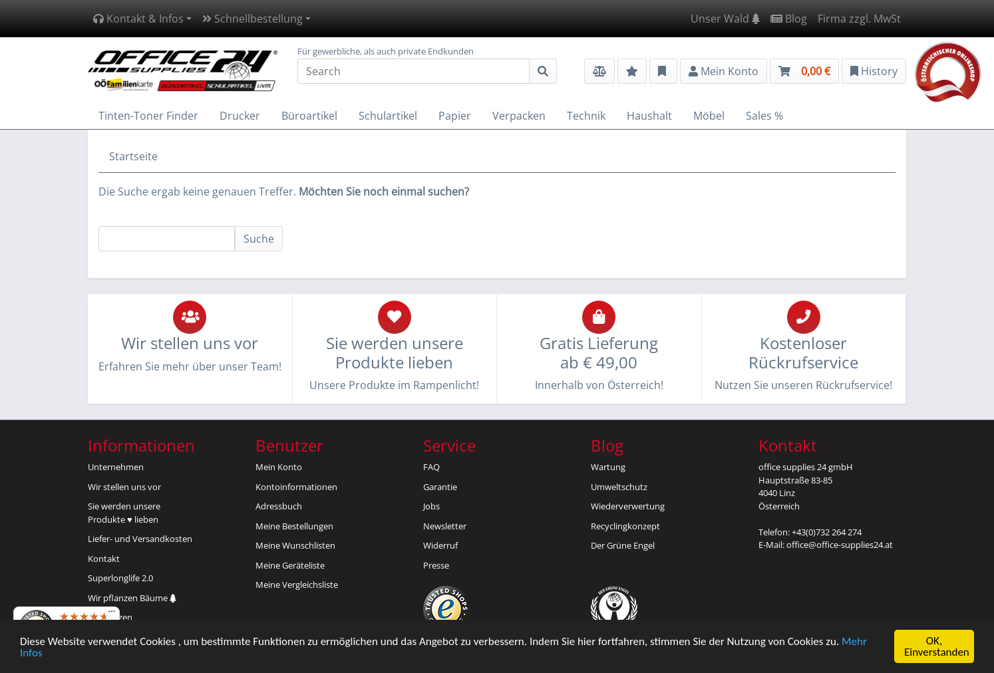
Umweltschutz (619, 487)
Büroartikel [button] (309, 115)
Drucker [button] (240, 115)
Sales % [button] (764, 115)
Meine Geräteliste (290, 565)
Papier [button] (454, 115)
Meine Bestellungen (294, 526)
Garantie (440, 487)
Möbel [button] (709, 115)
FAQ (431, 467)
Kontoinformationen (296, 487)
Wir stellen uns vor (124, 487)
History (874, 71)
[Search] (413, 71)
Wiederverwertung (628, 506)
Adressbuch (278, 506)
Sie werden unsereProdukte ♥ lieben (124, 512)
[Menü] (112, 614)
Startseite (133, 156)
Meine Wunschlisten (295, 545)
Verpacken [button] (519, 115)
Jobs (431, 506)
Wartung (608, 467)
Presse (436, 565)
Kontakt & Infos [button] (138, 18)
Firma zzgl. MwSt (859, 18)
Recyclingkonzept (625, 526)
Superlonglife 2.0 (120, 578)
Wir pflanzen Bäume (132, 598)
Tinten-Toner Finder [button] (148, 115)
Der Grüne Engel (623, 545)
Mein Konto (278, 467)
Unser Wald (725, 18)
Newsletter (444, 526)
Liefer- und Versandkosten (140, 539)
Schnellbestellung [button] (252, 18)
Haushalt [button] (649, 115)
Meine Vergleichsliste (296, 585)
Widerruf (440, 545)
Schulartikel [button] (388, 115)
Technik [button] (586, 115)
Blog (788, 18)
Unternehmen (116, 467)
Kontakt (104, 559)
